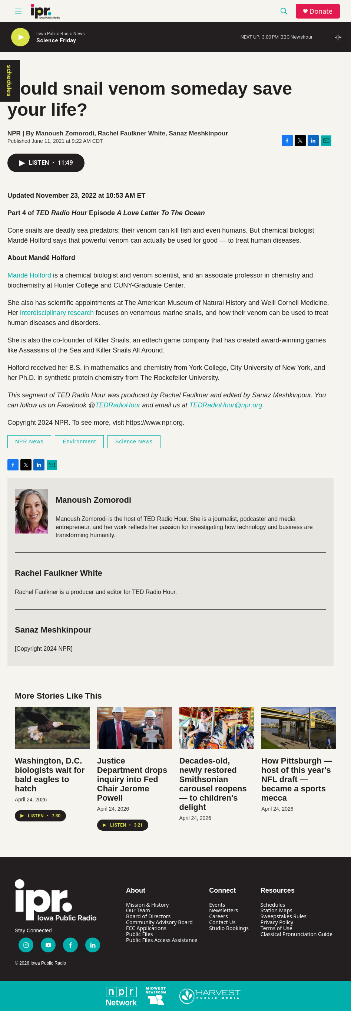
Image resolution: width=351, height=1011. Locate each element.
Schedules (273, 904)
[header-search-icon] (284, 11)
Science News (134, 441)
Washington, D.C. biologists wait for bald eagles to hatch (50, 774)
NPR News (29, 441)
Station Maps (276, 910)
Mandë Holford (29, 275)
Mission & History (147, 904)
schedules (9, 80)
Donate (320, 11)
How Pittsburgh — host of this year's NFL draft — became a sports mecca (296, 779)
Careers (218, 916)
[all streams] (340, 37)
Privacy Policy (277, 922)
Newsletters (223, 910)
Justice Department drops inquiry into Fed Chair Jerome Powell (132, 779)
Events (217, 904)
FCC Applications (146, 928)
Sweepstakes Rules (284, 916)
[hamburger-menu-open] (18, 11)
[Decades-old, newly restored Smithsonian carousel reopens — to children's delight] (216, 728)
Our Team (138, 910)
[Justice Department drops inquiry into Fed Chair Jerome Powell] (134, 728)
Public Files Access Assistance (161, 939)
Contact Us (222, 922)
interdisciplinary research (58, 312)
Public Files (139, 934)
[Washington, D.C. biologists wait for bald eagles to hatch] (52, 728)
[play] (20, 37)
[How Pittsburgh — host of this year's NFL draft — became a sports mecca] (298, 728)
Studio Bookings (229, 928)
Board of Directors (148, 916)
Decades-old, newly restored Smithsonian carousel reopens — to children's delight (213, 784)
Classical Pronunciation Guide (296, 934)
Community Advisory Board (159, 922)
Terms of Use (276, 928)
